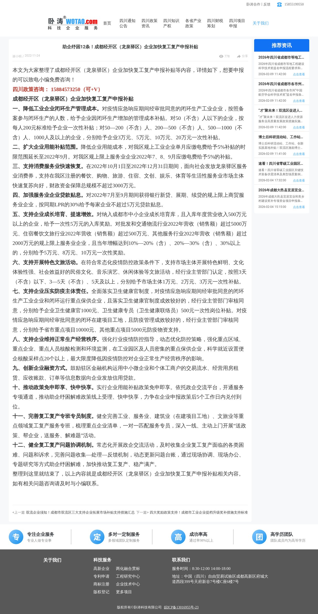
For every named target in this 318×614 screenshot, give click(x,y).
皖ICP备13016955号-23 (181, 607)
